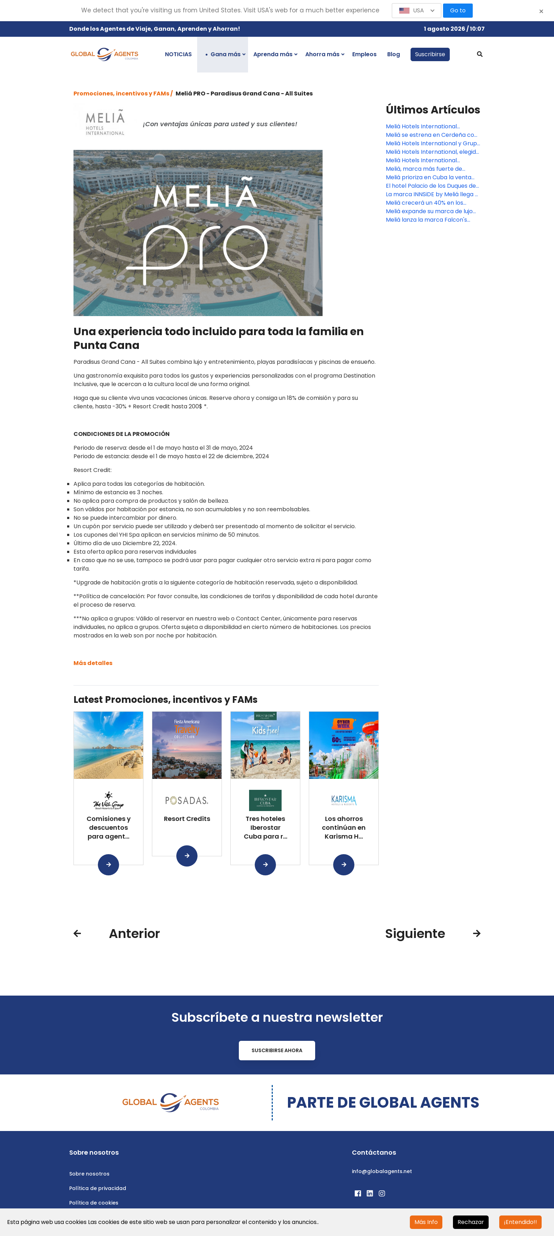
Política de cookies (93, 1202)
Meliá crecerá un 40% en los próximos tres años (424, 203)
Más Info (426, 1222)
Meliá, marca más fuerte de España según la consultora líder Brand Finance (431, 169)
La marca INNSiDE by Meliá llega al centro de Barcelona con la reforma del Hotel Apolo (433, 194)
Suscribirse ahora (277, 1050)
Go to (458, 10)
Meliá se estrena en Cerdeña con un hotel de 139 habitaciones (432, 135)
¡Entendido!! (520, 1222)
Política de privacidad (97, 1188)
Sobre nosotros (89, 1173)
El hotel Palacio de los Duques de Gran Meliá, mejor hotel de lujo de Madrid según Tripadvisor (432, 186)
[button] (416, 10)
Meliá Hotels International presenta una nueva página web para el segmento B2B (431, 126)
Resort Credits (187, 818)
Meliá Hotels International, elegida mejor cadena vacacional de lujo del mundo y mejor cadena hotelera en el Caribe (432, 152)
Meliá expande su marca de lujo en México (429, 211)
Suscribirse (430, 54)
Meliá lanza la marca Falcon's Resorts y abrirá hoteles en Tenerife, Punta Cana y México (428, 220)
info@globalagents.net (382, 1171)
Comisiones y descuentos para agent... (109, 827)
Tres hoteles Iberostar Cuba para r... (265, 827)
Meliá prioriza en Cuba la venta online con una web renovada (428, 177)
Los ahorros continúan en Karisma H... (344, 827)
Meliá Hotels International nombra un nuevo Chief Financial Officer (431, 160)
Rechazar (471, 1222)
